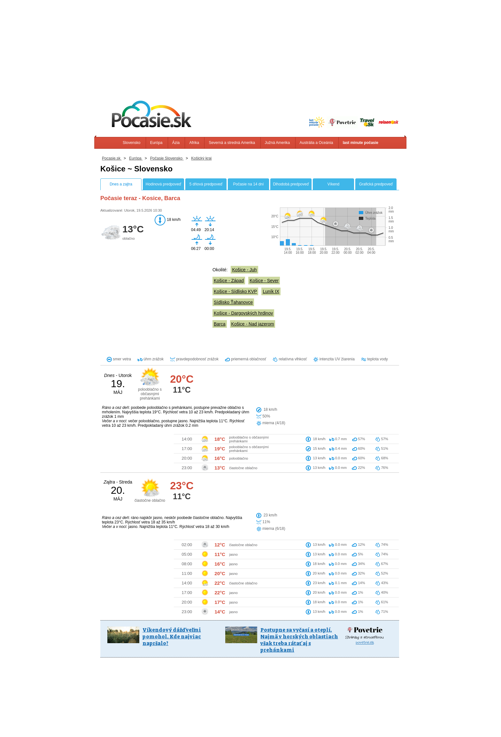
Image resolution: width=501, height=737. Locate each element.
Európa (156, 142)
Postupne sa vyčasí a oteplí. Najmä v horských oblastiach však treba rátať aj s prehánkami (299, 576)
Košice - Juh (244, 269)
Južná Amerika (277, 142)
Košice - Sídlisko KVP (235, 291)
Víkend (333, 184)
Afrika (194, 142)
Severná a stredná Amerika (232, 142)
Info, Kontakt (178, 721)
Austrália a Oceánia (316, 142)
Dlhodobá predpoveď (291, 184)
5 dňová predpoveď (205, 184)
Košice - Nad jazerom (252, 324)
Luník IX (271, 291)
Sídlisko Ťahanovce (233, 302)
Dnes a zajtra (121, 184)
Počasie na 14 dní (248, 184)
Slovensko (131, 142)
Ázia (176, 142)
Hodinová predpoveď (163, 184)
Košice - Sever (264, 280)
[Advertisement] (250, 44)
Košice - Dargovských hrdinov (243, 313)
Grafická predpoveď (376, 184)
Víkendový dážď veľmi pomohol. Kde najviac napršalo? (172, 573)
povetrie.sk (365, 578)
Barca (220, 324)
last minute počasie (360, 142)
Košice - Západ (229, 280)
